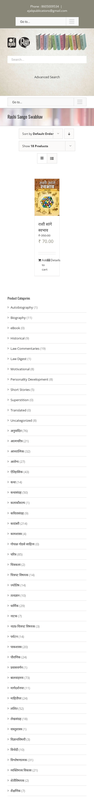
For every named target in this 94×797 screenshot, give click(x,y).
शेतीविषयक (17, 780)
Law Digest (19, 359)
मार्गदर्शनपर (17, 688)
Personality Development (29, 379)
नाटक (14, 616)
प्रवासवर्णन (17, 667)
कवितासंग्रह (17, 513)
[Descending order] (69, 134)
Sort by (38, 134)
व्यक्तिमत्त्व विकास (21, 770)
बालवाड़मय (17, 677)
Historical (18, 338)
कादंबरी (15, 523)
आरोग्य (15, 461)
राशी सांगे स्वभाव (45, 227)
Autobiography (22, 307)
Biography (18, 317)
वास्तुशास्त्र (16, 729)
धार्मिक (15, 605)
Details (53, 260)
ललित (14, 708)
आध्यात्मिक (17, 451)
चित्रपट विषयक (19, 575)
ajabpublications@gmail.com (47, 11)
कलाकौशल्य (18, 502)
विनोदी (14, 749)
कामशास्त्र (16, 534)
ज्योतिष (15, 585)
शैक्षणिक (16, 790)
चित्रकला (16, 564)
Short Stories (20, 389)
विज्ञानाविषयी (18, 739)
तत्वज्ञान (15, 595)
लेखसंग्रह (16, 719)
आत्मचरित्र (17, 441)
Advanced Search (47, 77)
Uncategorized (21, 420)
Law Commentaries (25, 348)
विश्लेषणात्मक (19, 760)
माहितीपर (16, 698)
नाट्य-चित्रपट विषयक (23, 626)
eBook (15, 328)
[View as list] (52, 158)
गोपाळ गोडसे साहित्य (23, 544)
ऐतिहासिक (17, 472)
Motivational (20, 369)
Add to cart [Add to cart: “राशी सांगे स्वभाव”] (44, 265)
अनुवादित (16, 430)
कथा (13, 482)
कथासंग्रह (16, 492)
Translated (18, 410)
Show (35, 146)
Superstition (20, 400)
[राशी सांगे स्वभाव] (47, 197)
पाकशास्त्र (16, 647)
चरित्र (13, 554)
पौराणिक (16, 657)
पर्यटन (14, 636)
